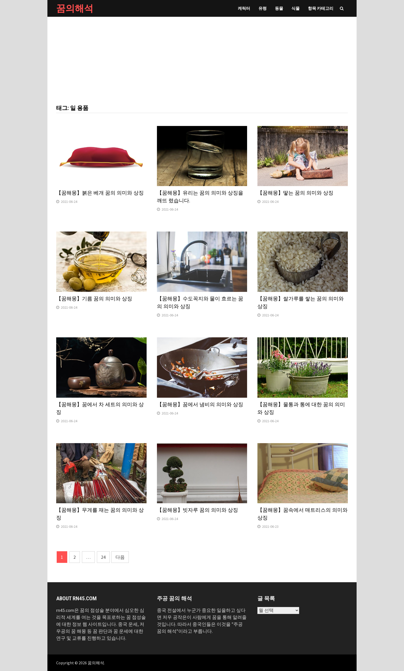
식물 (295, 8)
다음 (120, 557)
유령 (262, 8)
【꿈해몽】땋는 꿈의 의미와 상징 (295, 193)
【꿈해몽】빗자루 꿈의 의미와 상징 (197, 510)
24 (103, 557)
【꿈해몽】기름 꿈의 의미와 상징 (94, 298)
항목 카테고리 (320, 8)
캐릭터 (244, 8)
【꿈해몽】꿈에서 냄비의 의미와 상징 (200, 404)
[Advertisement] (202, 55)
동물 (279, 8)
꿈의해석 (74, 8)
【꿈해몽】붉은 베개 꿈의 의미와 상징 (100, 193)
